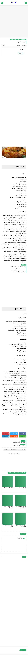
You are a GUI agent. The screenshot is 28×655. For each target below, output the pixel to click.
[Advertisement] (14, 22)
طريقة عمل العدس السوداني (18, 268)
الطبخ (6, 449)
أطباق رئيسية (14, 39)
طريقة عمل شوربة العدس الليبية (17, 266)
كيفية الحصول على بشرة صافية (18, 270)
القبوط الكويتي (20, 52)
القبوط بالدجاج (20, 53)
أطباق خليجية (22, 39)
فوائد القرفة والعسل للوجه (19, 271)
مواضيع (14, 2)
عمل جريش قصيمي (8, 487)
